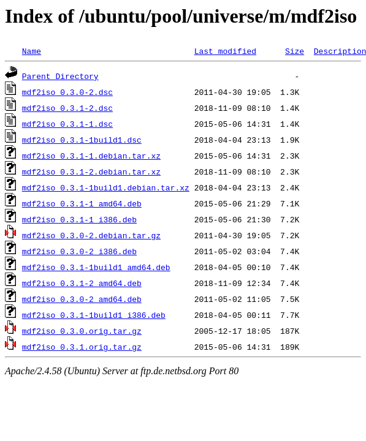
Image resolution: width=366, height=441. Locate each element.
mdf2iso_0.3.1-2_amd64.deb (82, 282)
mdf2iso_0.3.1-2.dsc (67, 107)
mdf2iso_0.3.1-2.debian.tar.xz (91, 171)
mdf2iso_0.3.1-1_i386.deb (79, 219)
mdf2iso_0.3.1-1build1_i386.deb (94, 314)
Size (294, 50)
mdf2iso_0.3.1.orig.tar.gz (82, 346)
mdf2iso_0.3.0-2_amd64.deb (82, 298)
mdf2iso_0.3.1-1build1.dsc (82, 139)
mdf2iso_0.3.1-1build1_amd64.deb (96, 267)
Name (31, 50)
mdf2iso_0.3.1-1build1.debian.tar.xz (105, 187)
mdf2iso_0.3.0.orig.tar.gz (82, 330)
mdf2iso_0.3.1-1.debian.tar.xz (91, 155)
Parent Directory (60, 75)
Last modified (225, 50)
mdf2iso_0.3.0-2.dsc (67, 91)
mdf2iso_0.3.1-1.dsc (67, 123)
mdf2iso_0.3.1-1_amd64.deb (82, 203)
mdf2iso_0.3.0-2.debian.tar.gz (91, 235)
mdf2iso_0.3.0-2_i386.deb (79, 251)
